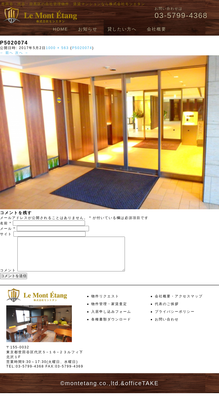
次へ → (22, 53)
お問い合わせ (167, 326)
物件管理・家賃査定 (109, 311)
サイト (6, 234)
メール (7, 229)
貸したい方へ (122, 29)
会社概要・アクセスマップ (179, 303)
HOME (60, 29)
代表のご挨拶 (167, 311)
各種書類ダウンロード (111, 326)
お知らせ (88, 29)
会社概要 (156, 29)
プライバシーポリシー (175, 318)
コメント (8, 277)
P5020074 (82, 48)
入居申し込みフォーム (111, 318)
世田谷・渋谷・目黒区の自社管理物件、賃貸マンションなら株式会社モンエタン (73, 4)
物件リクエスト (105, 303)
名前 (5, 223)
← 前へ (6, 53)
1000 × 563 (57, 48)
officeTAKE (142, 390)
